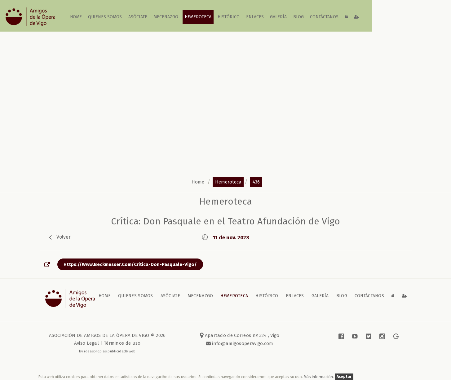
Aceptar (344, 376)
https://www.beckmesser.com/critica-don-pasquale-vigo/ (130, 264)
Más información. (319, 376)
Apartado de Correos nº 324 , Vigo (240, 335)
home (76, 17)
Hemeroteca (198, 17)
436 (256, 181)
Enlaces (255, 17)
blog (298, 17)
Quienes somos (105, 17)
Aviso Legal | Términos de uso (107, 343)
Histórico (229, 17)
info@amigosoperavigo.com (242, 343)
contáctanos (324, 17)
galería (278, 17)
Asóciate (138, 17)
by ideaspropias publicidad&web (107, 351)
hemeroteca (228, 181)
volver (63, 237)
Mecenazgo (166, 17)
